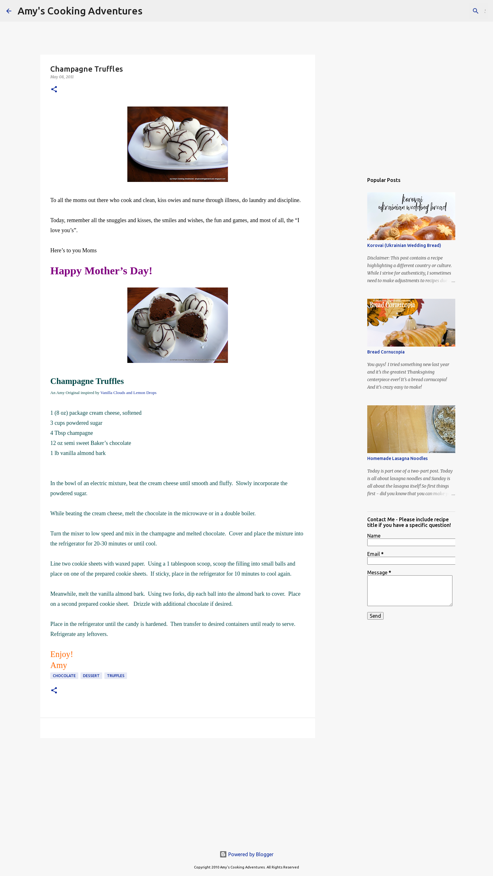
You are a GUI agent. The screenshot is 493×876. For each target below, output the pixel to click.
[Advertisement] (178, 791)
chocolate (64, 676)
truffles (116, 676)
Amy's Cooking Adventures (80, 10)
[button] (54, 89)
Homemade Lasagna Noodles (397, 458)
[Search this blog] (455, 11)
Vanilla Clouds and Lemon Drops (128, 392)
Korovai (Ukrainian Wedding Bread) (404, 245)
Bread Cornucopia (386, 351)
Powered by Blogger (246, 854)
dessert (91, 676)
